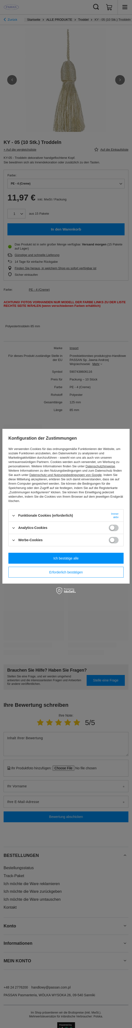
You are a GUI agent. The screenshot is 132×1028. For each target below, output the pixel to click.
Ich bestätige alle (65, 558)
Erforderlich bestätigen (66, 572)
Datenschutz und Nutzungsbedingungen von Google (65, 475)
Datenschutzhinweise (100, 466)
